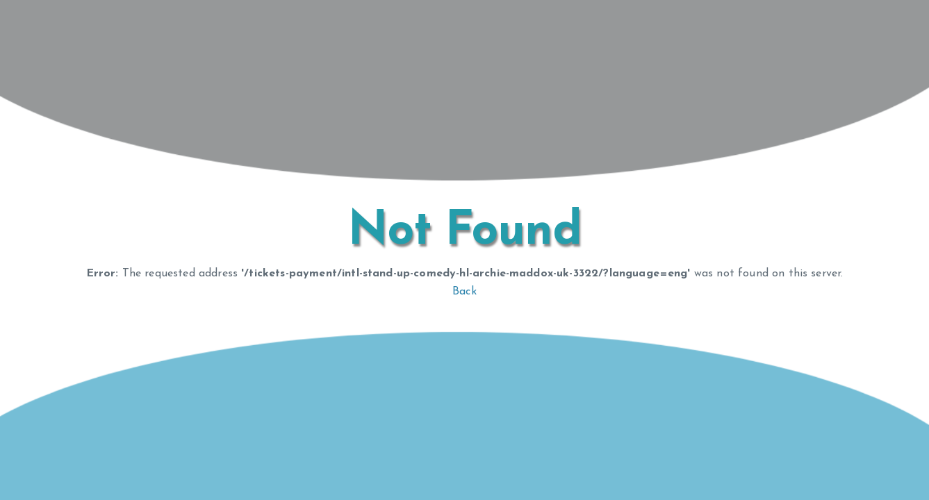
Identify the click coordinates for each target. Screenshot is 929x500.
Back (464, 291)
